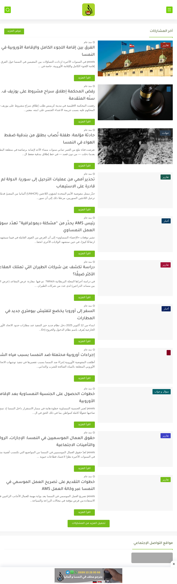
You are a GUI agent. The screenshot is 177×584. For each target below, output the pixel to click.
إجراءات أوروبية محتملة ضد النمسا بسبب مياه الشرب (56, 355)
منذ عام (99, 42)
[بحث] (7, 10)
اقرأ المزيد (96, 78)
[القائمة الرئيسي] (169, 10)
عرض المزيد (14, 31)
